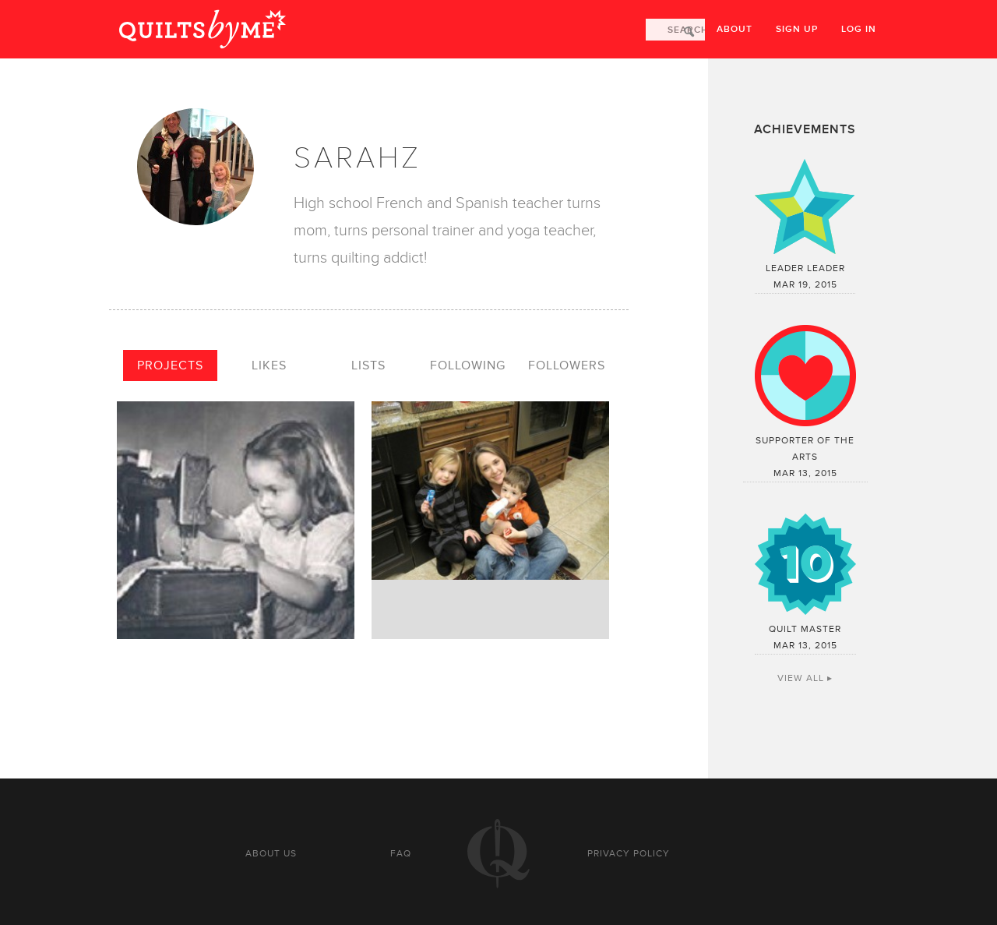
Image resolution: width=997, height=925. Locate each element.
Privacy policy (628, 853)
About (734, 29)
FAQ (400, 853)
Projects (170, 365)
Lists (368, 365)
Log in (858, 29)
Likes (269, 365)
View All (800, 678)
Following (468, 365)
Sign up (797, 29)
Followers (566, 365)
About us (271, 853)
